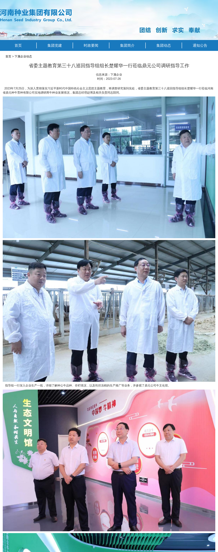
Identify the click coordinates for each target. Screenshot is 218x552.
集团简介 (127, 45)
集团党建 (54, 45)
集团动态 (163, 45)
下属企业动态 (23, 56)
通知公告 (200, 45)
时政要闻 (91, 45)
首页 (18, 45)
